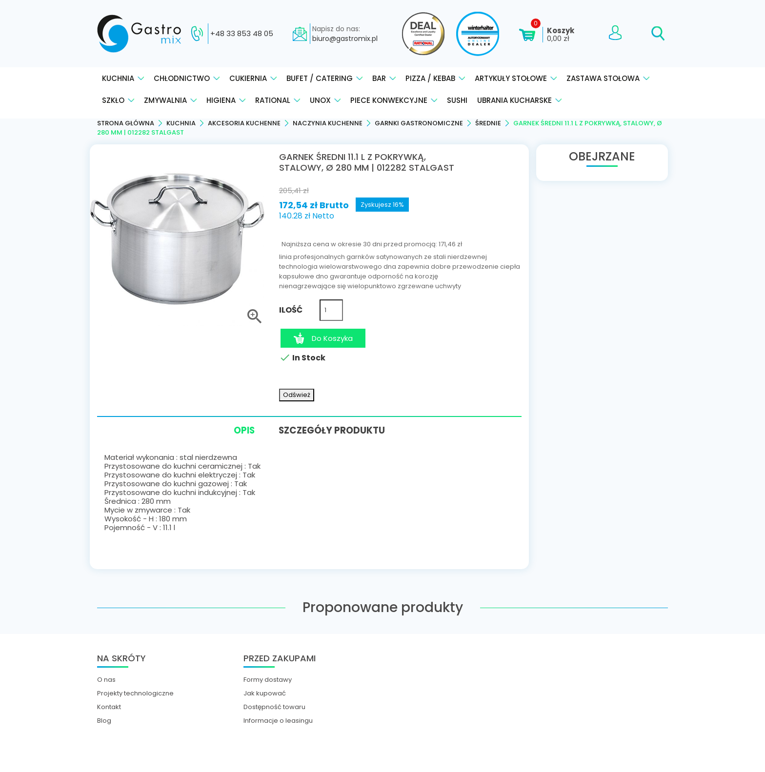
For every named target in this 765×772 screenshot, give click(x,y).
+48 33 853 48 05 (241, 33)
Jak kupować (264, 692)
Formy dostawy (267, 678)
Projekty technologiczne (135, 692)
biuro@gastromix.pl (345, 38)
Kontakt (109, 706)
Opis (238, 431)
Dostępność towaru (274, 706)
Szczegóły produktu (335, 429)
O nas (106, 678)
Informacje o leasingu (278, 719)
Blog (104, 719)
